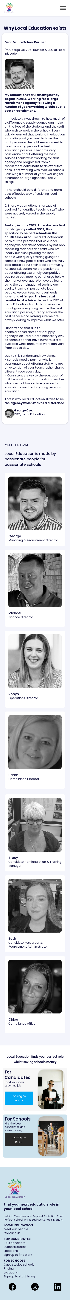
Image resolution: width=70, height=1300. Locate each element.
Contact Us (12, 1233)
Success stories (15, 1247)
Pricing (9, 1268)
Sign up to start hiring (19, 1276)
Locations (11, 1251)
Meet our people (16, 1229)
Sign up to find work (18, 1255)
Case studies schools (19, 1264)
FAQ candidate (15, 1243)
